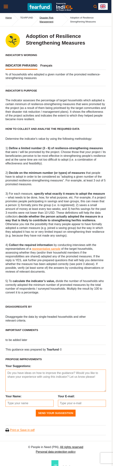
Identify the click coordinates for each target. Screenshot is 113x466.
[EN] (103, 6)
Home (8, 17)
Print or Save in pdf (22, 430)
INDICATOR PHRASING (21, 65)
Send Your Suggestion (55, 413)
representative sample (46, 248)
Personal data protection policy (56, 451)
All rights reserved (71, 447)
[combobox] (103, 6)
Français (46, 65)
